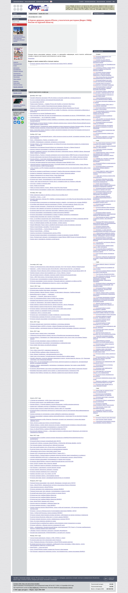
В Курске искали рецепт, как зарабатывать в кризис (44, 402)
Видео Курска (33, 13)
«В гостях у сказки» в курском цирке (40, 183)
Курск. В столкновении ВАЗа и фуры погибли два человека (47, 298)
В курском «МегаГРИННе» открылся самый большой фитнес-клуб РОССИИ (51, 461)
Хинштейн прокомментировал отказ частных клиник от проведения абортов (103, 337)
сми (113, 1)
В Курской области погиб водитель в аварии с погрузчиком (104, 108)
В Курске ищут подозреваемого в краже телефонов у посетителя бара (50, 314)
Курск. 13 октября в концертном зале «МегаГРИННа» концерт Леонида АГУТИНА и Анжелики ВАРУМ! (59, 218)
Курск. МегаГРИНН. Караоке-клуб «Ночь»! (42, 501)
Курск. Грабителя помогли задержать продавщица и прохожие (47, 465)
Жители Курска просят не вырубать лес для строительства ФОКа (104, 333)
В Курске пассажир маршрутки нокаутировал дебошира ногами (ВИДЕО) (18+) (52, 162)
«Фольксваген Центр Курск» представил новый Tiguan (45, 451)
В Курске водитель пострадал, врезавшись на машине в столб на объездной (103, 127)
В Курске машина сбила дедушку (105, 207)
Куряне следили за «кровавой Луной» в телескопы (44, 310)
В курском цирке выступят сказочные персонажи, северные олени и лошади (52, 210)
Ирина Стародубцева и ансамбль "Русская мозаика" (45, 226)
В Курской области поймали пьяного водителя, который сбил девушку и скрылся (102, 289)
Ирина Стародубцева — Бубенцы (39, 231)
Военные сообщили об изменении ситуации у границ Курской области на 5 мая (104, 258)
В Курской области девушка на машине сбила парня (103, 95)
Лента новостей (98, 51)
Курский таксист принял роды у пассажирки (42, 333)
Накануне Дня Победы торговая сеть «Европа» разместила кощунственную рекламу (54, 372)
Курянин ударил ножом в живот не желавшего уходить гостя (104, 201)
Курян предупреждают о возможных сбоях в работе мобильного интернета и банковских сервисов (104, 185)
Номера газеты (17, 44)
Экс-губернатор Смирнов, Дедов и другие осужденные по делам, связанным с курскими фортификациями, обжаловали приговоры (104, 278)
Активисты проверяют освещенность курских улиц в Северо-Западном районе (52, 173)
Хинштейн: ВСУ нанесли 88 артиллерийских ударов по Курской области (103, 411)
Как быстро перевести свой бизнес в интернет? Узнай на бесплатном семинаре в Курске (55, 171)
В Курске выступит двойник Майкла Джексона (43, 495)
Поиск (15, 13)
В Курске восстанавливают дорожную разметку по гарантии (102, 394)
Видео (15, 24)
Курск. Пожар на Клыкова (37, 185)
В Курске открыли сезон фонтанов (106, 417)
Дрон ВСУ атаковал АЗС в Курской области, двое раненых (104, 146)
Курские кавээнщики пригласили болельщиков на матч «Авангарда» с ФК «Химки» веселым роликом (59, 157)
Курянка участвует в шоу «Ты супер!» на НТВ (43, 473)
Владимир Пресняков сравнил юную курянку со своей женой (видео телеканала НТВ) (54, 370)
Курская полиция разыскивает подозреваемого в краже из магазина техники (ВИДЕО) (54, 235)
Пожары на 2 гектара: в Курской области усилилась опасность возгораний (103, 160)
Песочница (16, 77)
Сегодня (98, 54)
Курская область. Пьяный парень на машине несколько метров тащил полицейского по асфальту (58, 455)
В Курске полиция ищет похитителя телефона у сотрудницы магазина (50, 324)
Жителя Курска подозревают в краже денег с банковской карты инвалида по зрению (54, 189)
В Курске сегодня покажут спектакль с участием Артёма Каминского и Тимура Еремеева (102, 74)
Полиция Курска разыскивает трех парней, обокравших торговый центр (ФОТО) (53, 483)
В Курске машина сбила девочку (105, 347)
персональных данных (66, 587)
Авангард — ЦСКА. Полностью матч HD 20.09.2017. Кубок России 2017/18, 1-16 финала (55, 268)
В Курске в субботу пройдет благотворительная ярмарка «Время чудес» (50, 106)
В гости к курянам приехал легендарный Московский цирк (46, 99)
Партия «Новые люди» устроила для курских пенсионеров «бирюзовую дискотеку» (104, 294)
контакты (108, 1)
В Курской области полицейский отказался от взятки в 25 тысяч (103, 189)
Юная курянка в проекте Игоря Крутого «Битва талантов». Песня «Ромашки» (52, 304)
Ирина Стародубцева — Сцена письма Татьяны (43, 229)
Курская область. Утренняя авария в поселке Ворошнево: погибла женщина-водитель (54, 404)
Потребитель (17, 69)
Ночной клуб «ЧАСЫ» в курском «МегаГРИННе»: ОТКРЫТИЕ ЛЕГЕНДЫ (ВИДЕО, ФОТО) (55, 443)
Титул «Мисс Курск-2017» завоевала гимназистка (44, 350)
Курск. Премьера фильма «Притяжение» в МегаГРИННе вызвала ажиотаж (51, 542)
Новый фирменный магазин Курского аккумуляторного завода (102, 98)
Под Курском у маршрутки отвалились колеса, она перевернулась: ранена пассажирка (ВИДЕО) (57, 551)
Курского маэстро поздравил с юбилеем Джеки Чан (44, 503)
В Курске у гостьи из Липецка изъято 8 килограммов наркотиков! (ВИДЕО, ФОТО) (53, 511)
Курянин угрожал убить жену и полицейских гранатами (103, 105)
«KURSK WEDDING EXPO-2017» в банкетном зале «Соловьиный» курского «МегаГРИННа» (56, 457)
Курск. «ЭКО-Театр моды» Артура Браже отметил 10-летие (47, 277)
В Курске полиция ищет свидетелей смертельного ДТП (102, 227)
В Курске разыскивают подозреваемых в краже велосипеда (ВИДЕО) (49, 212)
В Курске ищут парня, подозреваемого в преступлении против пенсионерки (51, 179)
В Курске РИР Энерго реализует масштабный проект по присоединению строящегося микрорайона (104, 223)
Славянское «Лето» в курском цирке (40, 312)
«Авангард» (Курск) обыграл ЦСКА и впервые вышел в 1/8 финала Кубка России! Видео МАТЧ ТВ (58, 270)
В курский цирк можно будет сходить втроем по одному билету (48, 493)
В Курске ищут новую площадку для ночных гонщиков (103, 344)
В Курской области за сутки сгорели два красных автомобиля (102, 81)
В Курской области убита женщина (106, 314)
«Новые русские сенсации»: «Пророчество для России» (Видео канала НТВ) (52, 206)
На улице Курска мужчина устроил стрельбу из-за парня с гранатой (104, 143)
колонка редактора (90, 1)
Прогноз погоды (17, 84)
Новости (15, 62)
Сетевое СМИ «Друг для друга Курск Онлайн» (26, 583)
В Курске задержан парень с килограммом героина (44, 475)
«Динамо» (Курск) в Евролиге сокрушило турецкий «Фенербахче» (48, 530)
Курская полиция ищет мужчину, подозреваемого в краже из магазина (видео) (52, 220)
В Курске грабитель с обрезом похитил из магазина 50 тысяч (47, 525)
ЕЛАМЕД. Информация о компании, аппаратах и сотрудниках (47, 142)
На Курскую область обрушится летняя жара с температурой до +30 (103, 92)
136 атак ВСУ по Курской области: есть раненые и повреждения (104, 119)
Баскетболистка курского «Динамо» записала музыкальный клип (48, 288)
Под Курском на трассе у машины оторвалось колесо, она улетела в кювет (104, 218)
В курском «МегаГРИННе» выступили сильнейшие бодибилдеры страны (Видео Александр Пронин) (58, 368)
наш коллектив (101, 1)
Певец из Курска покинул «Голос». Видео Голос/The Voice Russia (48, 187)
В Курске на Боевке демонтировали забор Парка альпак (103, 404)
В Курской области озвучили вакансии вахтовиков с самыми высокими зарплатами (102, 88)
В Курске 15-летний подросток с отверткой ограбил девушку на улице (103, 312)
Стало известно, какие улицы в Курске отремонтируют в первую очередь (103, 172)
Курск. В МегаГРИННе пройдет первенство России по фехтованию (49, 549)
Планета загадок (18, 71)
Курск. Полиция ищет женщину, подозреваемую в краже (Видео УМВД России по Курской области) (58, 237)
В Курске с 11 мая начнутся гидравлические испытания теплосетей (104, 230)
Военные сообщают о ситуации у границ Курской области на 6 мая (104, 137)
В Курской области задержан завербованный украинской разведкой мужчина (104, 239)
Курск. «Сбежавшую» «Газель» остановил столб (44, 140)
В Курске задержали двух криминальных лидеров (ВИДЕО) (47, 489)
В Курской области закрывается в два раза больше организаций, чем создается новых (104, 285)
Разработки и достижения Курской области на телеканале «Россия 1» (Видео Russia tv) (55, 147)
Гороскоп (16, 81)
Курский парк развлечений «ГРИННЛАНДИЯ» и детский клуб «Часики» (50, 532)
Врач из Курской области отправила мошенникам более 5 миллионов (102, 198)
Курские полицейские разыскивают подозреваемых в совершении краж (50, 343)
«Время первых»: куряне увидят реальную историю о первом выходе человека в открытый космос (58, 425)
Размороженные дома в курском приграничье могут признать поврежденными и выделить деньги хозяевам (103, 154)
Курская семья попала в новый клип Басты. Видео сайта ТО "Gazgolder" (50, 408)
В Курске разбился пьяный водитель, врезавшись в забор (102, 317)
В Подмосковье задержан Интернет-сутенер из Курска (45, 316)
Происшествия (17, 64)
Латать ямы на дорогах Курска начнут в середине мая (103, 391)
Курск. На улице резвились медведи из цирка (43, 521)
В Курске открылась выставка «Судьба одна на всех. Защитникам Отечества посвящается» (103, 180)
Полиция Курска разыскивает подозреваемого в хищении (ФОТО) (48, 427)
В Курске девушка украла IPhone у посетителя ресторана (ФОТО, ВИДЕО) (51, 63)
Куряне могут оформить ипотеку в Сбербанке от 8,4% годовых (48, 406)
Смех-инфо (16, 83)
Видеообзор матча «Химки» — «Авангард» (42, 294)
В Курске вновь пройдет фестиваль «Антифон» (43, 290)
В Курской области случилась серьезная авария (103, 365)
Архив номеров (18, 87)
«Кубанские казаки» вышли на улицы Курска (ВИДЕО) (45, 177)
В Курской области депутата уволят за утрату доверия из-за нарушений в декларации (102, 193)
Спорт (15, 65)
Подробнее (31, 58)
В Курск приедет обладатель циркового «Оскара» (44, 469)
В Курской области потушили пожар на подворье (102, 122)
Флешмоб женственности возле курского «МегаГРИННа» (46, 300)
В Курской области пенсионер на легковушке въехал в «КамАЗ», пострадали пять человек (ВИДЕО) (58, 202)
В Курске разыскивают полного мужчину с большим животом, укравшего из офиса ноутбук (55, 281)
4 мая (97, 262)
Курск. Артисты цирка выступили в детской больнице (45, 423)
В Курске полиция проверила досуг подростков (43, 471)
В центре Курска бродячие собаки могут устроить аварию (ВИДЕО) (49, 517)
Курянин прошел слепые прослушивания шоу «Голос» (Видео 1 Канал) (50, 272)
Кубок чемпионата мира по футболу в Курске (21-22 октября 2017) (49, 195)
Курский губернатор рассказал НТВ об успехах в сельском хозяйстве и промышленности (55, 97)
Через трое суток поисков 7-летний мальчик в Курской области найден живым (52, 356)
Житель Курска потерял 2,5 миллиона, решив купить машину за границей (103, 305)
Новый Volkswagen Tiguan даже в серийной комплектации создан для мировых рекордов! (55, 224)
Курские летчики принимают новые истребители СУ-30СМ (46, 341)
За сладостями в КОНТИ (37, 102)
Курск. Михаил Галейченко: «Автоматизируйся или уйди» (46, 354)
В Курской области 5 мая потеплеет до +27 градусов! (101, 323)
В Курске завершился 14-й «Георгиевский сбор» (102, 57)
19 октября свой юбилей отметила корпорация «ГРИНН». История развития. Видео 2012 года (57, 204)
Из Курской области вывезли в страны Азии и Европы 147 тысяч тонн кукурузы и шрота (104, 250)
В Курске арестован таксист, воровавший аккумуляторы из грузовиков (50, 477)
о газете (81, 1)
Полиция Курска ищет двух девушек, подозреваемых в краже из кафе (50, 491)
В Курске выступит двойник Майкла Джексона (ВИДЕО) (46, 499)
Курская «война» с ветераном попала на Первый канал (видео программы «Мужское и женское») (58, 328)
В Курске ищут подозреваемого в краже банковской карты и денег (49, 279)
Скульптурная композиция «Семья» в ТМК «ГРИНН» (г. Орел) (47, 538)
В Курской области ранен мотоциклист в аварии (101, 308)
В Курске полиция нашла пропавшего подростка (101, 320)
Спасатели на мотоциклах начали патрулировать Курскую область (104, 422)
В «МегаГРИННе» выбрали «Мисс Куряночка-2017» (45, 352)
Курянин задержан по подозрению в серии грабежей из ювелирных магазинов (52, 414)
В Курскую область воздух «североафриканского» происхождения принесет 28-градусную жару (104, 214)
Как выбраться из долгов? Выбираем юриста (43, 113)
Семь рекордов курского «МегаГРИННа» (41, 487)
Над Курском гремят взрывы (104, 419)
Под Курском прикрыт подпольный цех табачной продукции (47, 445)
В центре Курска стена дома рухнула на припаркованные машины (49, 449)
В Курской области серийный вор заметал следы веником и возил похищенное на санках (55, 523)
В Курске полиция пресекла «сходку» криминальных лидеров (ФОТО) (50, 519)
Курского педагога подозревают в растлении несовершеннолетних (49, 149)
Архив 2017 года (43, 13)
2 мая (97, 415)
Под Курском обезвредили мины (105, 274)
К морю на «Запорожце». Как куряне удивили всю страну (46, 302)
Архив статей (17, 93)
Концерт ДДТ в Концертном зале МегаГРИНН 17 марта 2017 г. (47, 453)
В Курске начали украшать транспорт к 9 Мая (102, 204)
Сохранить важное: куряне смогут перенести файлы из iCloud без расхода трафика (104, 69)
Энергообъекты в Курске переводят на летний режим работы (103, 341)
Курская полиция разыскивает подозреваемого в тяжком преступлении (50, 459)
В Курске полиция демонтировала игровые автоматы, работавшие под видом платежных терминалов (59, 515)
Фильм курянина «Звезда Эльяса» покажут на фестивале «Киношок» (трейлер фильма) (55, 292)
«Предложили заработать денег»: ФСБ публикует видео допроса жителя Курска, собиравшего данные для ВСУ (104, 234)
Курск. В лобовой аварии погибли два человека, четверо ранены (48, 222)
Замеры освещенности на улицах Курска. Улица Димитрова (47, 175)
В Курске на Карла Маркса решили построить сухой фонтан (104, 271)
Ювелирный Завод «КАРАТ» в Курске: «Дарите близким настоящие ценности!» (52, 326)
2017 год (45, 92)
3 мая (97, 388)
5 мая (97, 140)
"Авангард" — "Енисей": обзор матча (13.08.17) (43, 296)
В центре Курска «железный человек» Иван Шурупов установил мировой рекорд (19, 38)
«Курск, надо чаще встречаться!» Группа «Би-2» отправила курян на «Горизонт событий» (55, 181)
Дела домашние (18, 75)
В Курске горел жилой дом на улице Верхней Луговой (103, 385)
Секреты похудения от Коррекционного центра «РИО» (45, 233)
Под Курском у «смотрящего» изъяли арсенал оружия (45, 467)
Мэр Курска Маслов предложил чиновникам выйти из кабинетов (103, 77)
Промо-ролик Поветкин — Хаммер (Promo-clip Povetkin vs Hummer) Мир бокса (52, 104)
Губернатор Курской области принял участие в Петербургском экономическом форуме (54, 335)
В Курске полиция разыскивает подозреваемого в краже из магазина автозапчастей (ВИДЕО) (56, 319)
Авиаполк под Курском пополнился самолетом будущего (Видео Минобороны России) (54, 108)
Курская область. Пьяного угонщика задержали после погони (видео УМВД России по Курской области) (59, 155)
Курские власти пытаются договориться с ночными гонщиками (103, 84)
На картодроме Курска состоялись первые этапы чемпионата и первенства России (104, 112)
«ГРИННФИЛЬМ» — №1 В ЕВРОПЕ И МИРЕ (43, 117)
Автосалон (16, 68)
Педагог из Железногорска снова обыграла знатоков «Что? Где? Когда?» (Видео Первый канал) (57, 266)
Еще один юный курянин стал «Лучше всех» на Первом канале (48, 447)
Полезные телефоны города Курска (19, 105)
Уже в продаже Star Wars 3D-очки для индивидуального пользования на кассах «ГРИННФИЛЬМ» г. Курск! (60, 115)
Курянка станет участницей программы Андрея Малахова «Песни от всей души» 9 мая (104, 350)
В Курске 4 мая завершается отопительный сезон (102, 368)
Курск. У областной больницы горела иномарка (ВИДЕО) (46, 513)
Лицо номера (17, 79)
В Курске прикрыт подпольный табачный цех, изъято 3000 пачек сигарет (50, 308)
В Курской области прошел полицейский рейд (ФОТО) (45, 441)
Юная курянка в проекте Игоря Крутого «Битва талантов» (46, 306)
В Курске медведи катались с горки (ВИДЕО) (43, 505)
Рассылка (16, 19)
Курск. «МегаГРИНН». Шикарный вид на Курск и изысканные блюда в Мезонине (53, 485)
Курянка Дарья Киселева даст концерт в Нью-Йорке (45, 216)
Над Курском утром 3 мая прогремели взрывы (102, 407)
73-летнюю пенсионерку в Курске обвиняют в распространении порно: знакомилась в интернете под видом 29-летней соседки (104, 299)
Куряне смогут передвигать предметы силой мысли (44, 239)
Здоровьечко (17, 73)
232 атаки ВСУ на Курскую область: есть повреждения (102, 372)
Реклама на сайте (99, 13)
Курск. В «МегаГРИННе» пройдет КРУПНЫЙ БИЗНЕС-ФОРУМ (48, 429)
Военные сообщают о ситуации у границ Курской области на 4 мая (104, 381)
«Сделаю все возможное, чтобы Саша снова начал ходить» (47, 400)
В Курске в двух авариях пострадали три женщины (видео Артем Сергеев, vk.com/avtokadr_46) (57, 208)
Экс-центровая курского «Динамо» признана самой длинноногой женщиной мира (53, 275)
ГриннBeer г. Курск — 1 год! (38, 197)
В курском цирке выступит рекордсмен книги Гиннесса (45, 540)
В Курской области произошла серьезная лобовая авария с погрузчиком (103, 168)
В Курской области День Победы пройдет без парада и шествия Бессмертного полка (104, 358)
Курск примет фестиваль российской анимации (43, 345)
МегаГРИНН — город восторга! (39, 547)
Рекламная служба (18, 109)
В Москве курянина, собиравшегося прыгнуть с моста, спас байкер (49, 283)
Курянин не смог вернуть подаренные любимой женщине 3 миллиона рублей (102, 61)
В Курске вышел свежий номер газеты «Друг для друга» (103, 246)
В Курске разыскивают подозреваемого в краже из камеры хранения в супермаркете (54, 214)
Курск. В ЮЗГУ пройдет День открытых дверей (43, 463)
